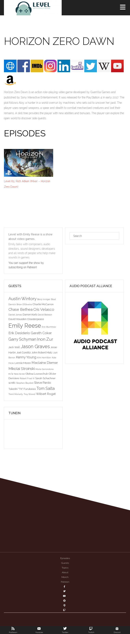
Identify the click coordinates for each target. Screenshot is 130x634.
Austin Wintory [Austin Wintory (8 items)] (22, 298)
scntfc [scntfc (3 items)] (12, 382)
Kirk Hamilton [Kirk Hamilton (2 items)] (44, 357)
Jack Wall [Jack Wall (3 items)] (14, 347)
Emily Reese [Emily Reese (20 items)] (24, 325)
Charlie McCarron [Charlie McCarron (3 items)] (43, 304)
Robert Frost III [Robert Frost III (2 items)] (27, 378)
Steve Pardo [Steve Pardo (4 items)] (42, 382)
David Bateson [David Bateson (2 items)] (45, 314)
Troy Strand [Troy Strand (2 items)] (29, 394)
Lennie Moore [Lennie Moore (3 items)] (23, 362)
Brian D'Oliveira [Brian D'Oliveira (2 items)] (24, 304)
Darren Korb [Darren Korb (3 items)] (30, 314)
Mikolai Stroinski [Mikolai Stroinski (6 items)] (21, 368)
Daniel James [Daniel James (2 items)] (15, 314)
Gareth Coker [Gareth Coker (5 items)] (41, 333)
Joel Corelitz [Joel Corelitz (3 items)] (24, 352)
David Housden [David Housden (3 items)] (17, 319)
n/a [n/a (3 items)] (10, 373)
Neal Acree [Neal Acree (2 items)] (19, 374)
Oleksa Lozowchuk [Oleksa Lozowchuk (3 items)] (37, 373)
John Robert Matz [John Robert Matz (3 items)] (42, 352)
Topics (65, 567)
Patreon (65, 581)
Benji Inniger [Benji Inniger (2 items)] (43, 299)
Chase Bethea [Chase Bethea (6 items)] (20, 309)
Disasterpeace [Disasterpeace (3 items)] (35, 319)
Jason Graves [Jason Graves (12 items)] (35, 346)
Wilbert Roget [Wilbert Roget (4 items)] (46, 394)
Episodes (65, 558)
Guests (65, 563)
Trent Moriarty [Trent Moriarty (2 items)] (15, 394)
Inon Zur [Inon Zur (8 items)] (45, 339)
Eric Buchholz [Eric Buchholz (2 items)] (49, 327)
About (65, 572)
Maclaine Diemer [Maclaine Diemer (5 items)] (45, 363)
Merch (65, 577)
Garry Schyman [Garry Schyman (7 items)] (22, 339)
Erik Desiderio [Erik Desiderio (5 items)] (19, 333)
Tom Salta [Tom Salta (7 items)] (45, 388)
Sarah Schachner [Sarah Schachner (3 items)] (45, 378)
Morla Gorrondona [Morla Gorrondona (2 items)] (44, 369)
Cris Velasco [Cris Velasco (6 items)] (43, 309)
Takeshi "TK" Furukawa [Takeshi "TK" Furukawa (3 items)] (22, 388)
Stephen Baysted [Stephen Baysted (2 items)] (24, 383)
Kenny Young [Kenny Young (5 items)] (26, 357)
